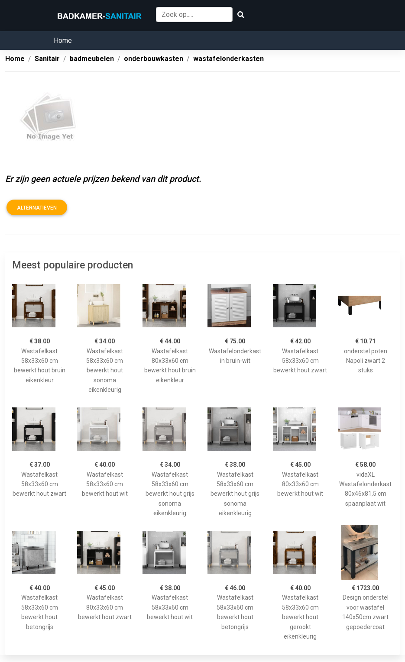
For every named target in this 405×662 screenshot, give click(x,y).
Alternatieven (37, 208)
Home (63, 40)
